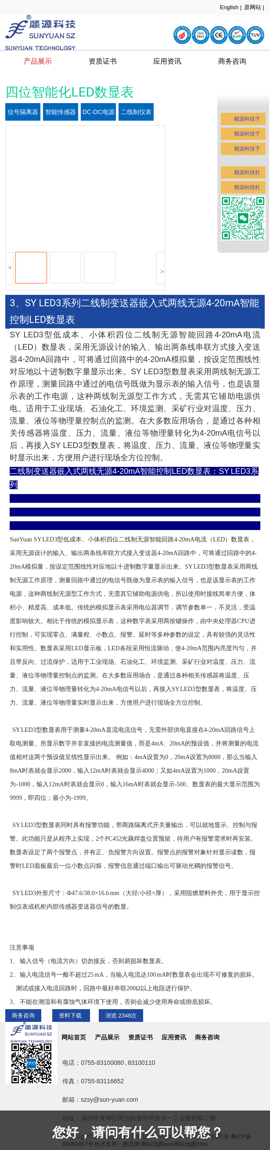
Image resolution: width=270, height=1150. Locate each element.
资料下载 (71, 1015)
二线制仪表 (136, 111)
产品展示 (38, 61)
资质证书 (103, 61)
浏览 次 (121, 1015)
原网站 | (254, 7)
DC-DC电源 (99, 111)
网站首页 (73, 1037)
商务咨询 (23, 1015)
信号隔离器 (22, 111)
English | (231, 7)
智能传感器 (60, 111)
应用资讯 (167, 61)
